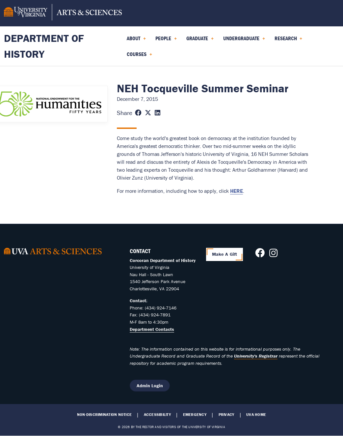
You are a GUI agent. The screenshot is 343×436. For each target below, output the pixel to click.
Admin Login (150, 386)
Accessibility (157, 414)
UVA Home (256, 414)
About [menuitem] (136, 40)
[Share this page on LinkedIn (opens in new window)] (157, 113)
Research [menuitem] (288, 40)
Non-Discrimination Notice (104, 414)
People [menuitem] (166, 40)
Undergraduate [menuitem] (244, 40)
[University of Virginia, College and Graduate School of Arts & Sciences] (63, 13)
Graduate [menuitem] (200, 40)
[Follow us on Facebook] (260, 255)
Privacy (226, 414)
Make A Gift (224, 254)
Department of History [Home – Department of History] (44, 46)
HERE (236, 191)
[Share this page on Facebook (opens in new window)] (138, 113)
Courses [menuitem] (139, 56)
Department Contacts (152, 329)
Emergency (194, 414)
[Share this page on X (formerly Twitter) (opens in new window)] (148, 113)
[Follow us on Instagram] (273, 255)
